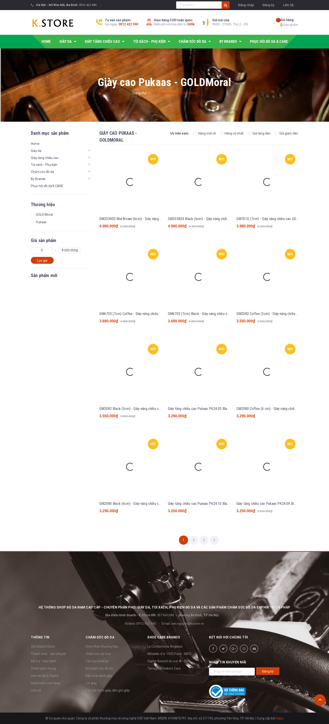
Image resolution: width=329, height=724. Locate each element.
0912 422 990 (87, 5)
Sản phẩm (289, 22)
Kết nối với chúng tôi (228, 637)
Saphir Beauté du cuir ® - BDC (168, 661)
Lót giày (91, 683)
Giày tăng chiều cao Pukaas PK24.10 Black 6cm (203, 503)
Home (35, 143)
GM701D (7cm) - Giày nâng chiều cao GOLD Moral (272, 219)
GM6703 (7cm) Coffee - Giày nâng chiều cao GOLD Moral (141, 314)
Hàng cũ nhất (232, 133)
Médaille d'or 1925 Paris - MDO (169, 654)
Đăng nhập (246, 5)
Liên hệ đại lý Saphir (45, 676)
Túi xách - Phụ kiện (44, 165)
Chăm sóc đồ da (42, 172)
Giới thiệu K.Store (43, 646)
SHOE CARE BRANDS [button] (163, 637)
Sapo (280, 718)
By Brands (38, 179)
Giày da (36, 151)
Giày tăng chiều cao (44, 158)
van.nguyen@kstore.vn (187, 623)
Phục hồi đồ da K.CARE (47, 186)
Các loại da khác (97, 661)
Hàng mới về (205, 133)
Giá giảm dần (286, 133)
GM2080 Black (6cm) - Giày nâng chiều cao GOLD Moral (140, 503)
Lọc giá (42, 260)
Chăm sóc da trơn (98, 654)
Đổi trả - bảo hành (43, 661)
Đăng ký (268, 5)
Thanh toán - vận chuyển (48, 654)
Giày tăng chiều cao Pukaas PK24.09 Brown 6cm (272, 503)
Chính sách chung (43, 668)
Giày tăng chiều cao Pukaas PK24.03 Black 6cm (203, 408)
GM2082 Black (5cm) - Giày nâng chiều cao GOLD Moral (140, 408)
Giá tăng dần (259, 133)
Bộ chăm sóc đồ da (99, 668)
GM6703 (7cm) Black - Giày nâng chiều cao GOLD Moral (208, 314)
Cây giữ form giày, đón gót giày (108, 690)
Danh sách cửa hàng (45, 683)
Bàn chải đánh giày (99, 676)
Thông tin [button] (40, 637)
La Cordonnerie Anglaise (165, 646)
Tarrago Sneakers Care (164, 668)
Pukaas (41, 222)
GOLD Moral (44, 214)
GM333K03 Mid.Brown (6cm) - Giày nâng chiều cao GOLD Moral (145, 219)
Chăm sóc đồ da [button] (100, 637)
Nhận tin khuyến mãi (227, 662)
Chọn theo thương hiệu (102, 646)
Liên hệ (288, 5)
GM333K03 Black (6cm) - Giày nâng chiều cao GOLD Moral (210, 219)
